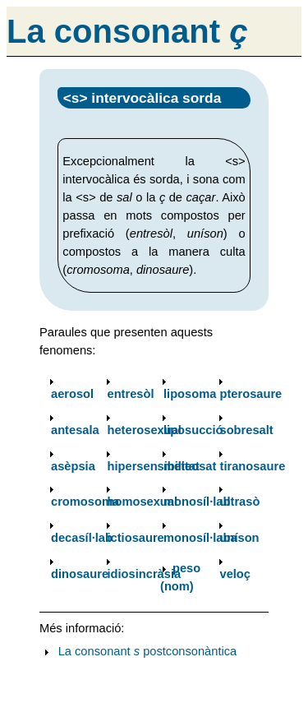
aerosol (72, 393)
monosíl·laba (200, 537)
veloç (235, 573)
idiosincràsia (145, 573)
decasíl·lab (82, 537)
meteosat (189, 466)
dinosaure (79, 573)
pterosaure (251, 393)
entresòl (131, 393)
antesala (75, 430)
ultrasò (240, 501)
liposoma (189, 393)
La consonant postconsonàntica (147, 651)
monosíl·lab (196, 501)
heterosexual (145, 430)
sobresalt (247, 430)
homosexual (143, 501)
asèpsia (73, 466)
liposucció (193, 430)
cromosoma (85, 501)
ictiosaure (136, 537)
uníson (240, 537)
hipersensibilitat (154, 466)
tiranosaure (253, 466)
